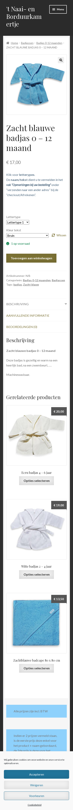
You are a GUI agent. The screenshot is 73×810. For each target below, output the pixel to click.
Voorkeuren (36, 796)
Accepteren (36, 774)
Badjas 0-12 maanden (49, 43)
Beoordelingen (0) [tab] (21, 327)
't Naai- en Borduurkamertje (24, 16)
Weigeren (36, 785)
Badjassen (27, 43)
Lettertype (13, 217)
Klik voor (20, 174)
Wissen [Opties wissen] (61, 235)
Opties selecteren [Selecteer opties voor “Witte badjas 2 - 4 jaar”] (37, 574)
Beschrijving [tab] (17, 304)
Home (14, 43)
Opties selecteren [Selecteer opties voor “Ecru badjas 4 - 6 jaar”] (37, 480)
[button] (61, 60)
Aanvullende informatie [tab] (27, 315)
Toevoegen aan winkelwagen (31, 258)
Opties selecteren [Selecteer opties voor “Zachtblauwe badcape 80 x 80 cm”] (37, 668)
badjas (17, 284)
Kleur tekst (13, 230)
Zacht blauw (31, 284)
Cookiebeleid (34, 804)
